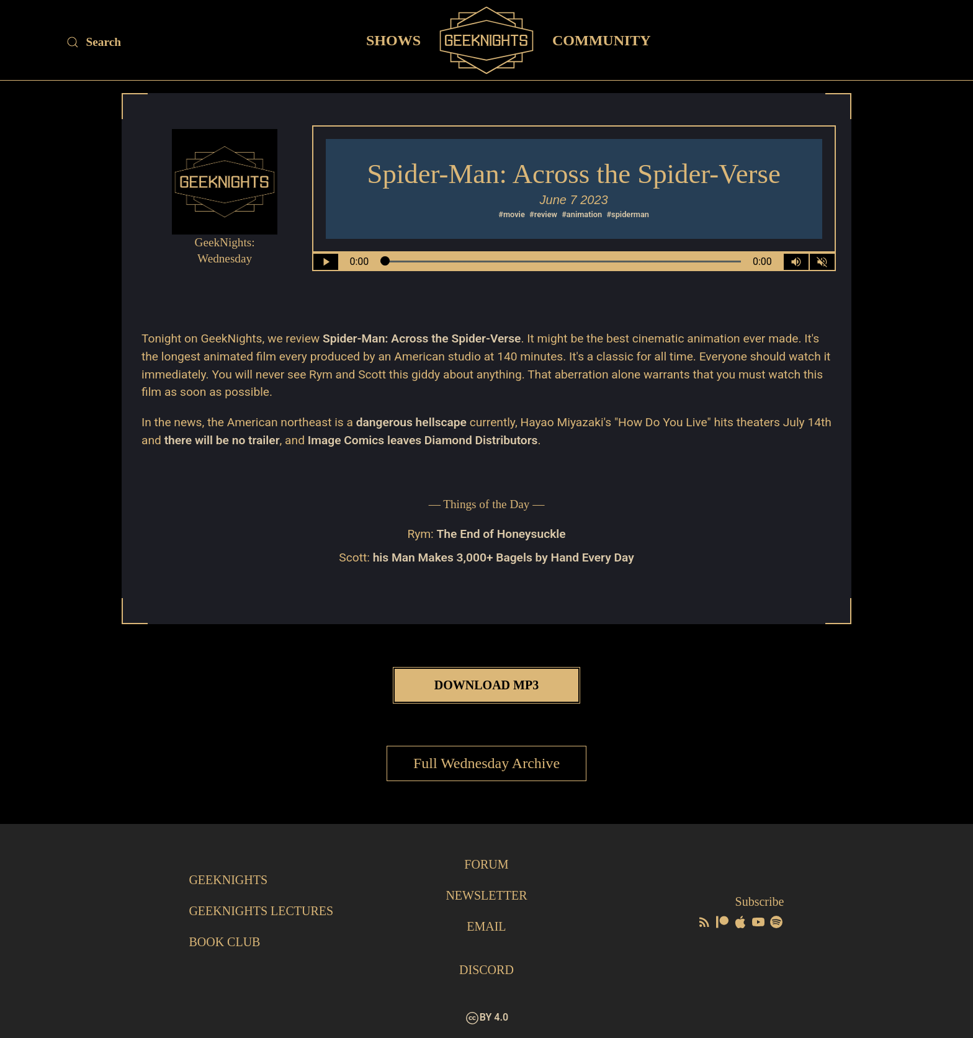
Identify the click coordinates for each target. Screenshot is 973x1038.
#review (543, 214)
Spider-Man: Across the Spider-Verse (422, 338)
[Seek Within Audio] (560, 262)
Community (601, 40)
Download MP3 (486, 685)
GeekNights (228, 880)
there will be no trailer (222, 440)
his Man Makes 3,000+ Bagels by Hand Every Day (503, 557)
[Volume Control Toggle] (796, 262)
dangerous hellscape (411, 422)
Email (486, 926)
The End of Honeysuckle (501, 534)
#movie (511, 214)
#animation (582, 214)
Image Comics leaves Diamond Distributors (423, 440)
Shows (393, 40)
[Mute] (822, 262)
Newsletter (486, 895)
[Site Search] (171, 42)
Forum (486, 864)
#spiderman (627, 214)
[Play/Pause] (325, 262)
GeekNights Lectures (261, 911)
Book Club (224, 942)
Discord (486, 970)
